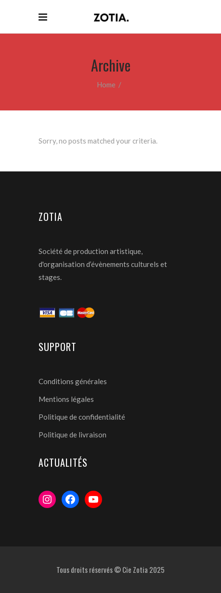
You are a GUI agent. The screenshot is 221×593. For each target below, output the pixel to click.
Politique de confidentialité (82, 416)
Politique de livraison (72, 434)
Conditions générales (73, 381)
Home (106, 84)
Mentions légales (66, 399)
